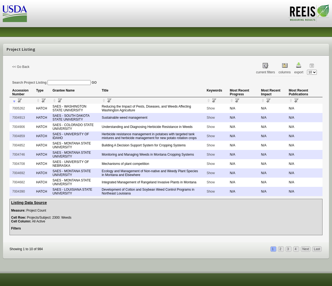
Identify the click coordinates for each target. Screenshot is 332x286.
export (298, 72)
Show (211, 108)
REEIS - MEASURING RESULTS (308, 13)
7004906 (18, 127)
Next (305, 249)
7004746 (18, 154)
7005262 (18, 108)
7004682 (18, 182)
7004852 (18, 145)
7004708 (18, 164)
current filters (265, 72)
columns (285, 72)
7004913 (18, 118)
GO (94, 82)
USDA (15, 13)
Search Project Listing (51, 82)
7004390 (18, 191)
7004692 (18, 173)
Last (317, 249)
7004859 (18, 136)
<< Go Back (20, 67)
